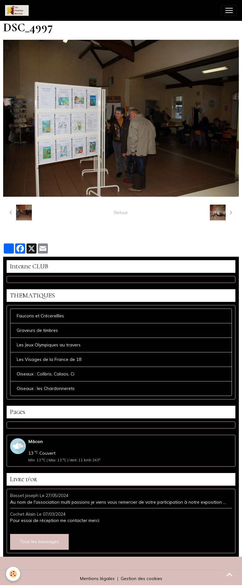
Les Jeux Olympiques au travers (49, 345)
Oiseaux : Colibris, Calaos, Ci (45, 374)
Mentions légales (97, 578)
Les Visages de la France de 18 (49, 359)
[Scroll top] (229, 574)
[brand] (18, 10)
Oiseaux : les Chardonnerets (46, 388)
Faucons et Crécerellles (40, 316)
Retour (121, 212)
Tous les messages (39, 541)
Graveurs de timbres (37, 330)
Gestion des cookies (141, 578)
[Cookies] (13, 574)
